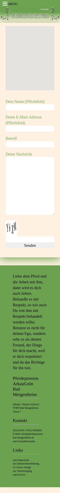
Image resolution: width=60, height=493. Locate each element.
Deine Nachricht (30, 184)
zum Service (19, 474)
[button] (30, 55)
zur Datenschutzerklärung (26, 463)
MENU (13, 4)
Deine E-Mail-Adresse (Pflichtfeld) (30, 123)
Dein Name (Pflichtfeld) (30, 104)
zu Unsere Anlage (22, 467)
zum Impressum (21, 460)
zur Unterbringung (22, 471)
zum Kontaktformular (24, 441)
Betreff (30, 141)
